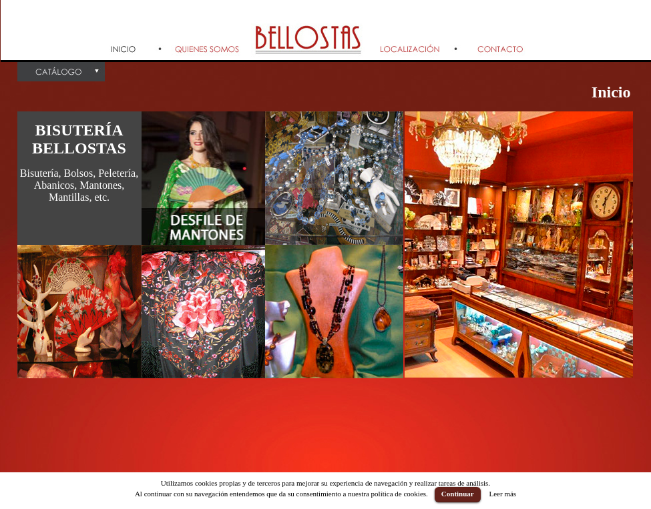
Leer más (502, 494)
